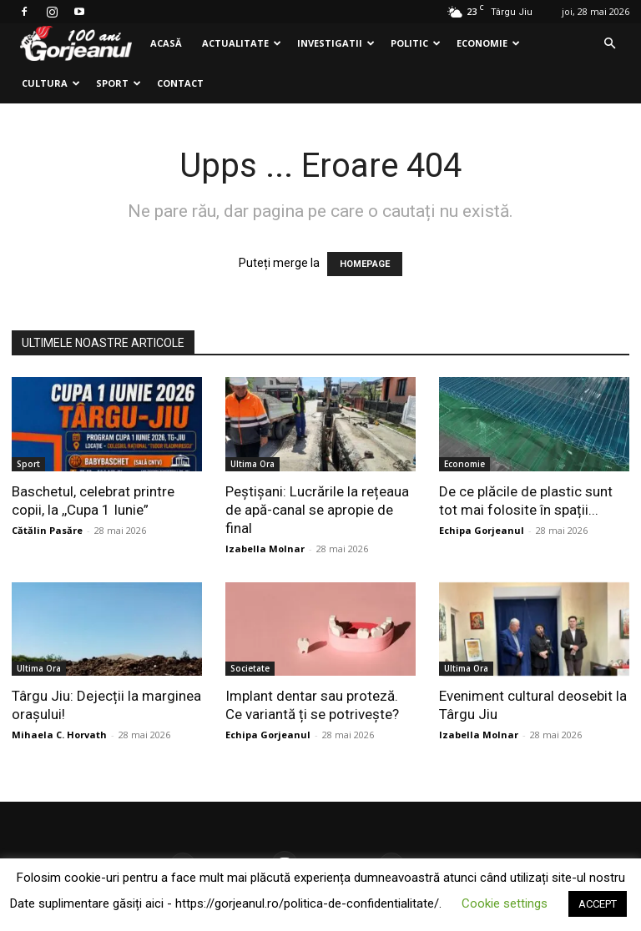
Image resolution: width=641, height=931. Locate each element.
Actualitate (241, 43)
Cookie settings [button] (505, 903)
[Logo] (76, 43)
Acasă (166, 43)
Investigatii (336, 43)
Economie (488, 43)
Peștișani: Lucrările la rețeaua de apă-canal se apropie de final (317, 509)
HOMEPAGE (365, 264)
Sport (118, 83)
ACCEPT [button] (597, 904)
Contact (180, 83)
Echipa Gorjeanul (481, 530)
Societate (250, 668)
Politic (416, 43)
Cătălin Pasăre (47, 530)
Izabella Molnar (265, 548)
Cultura (51, 83)
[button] (609, 44)
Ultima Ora (252, 464)
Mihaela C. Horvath (59, 734)
